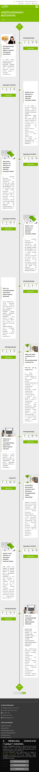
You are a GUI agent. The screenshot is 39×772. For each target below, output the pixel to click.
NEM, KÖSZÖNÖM (19, 765)
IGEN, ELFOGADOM (19, 761)
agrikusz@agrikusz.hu (32, 1)
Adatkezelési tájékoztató (8, 753)
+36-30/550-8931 (20, 1)
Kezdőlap (3, 20)
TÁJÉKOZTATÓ (19, 769)
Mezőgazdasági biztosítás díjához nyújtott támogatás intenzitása (8, 50)
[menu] (37, 7)
